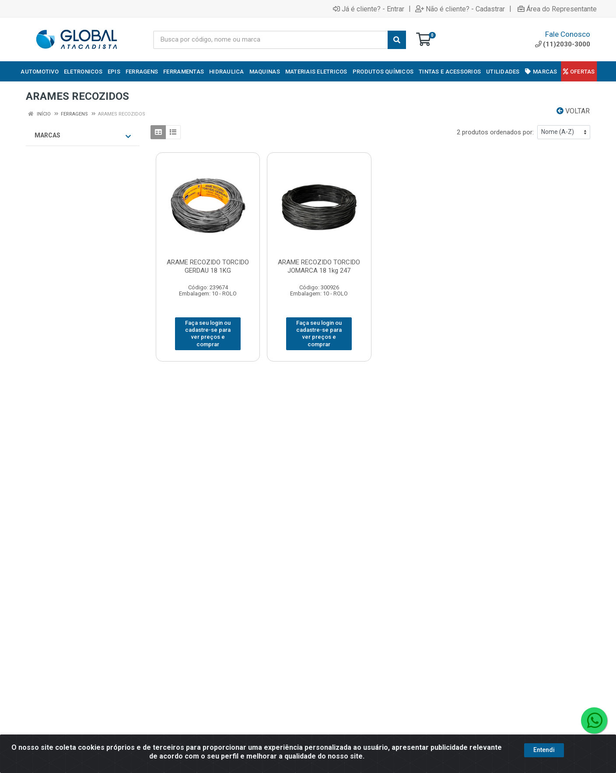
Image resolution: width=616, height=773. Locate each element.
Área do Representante (557, 8)
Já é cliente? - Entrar (368, 8)
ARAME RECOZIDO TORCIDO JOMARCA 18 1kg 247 (319, 266)
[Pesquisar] (397, 40)
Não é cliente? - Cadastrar (460, 8)
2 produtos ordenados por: (495, 132)
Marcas (83, 136)
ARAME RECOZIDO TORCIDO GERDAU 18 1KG (208, 266)
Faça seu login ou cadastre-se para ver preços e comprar (208, 334)
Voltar (573, 111)
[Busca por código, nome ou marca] (270, 40)
